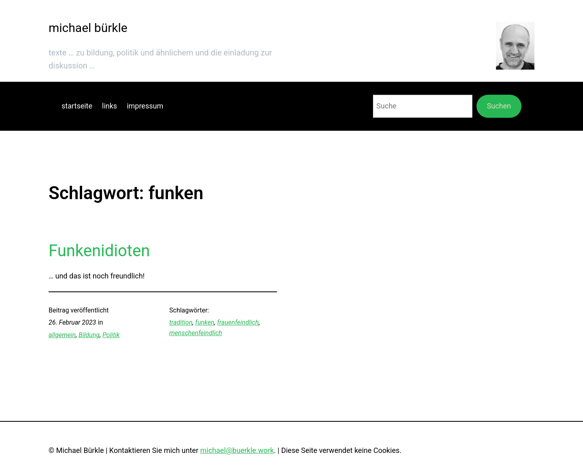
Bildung (89, 335)
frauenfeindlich (238, 322)
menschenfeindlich (195, 333)
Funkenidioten (99, 250)
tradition (180, 322)
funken (204, 322)
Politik (111, 335)
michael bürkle (88, 28)
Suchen (499, 106)
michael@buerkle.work (237, 450)
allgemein (62, 335)
